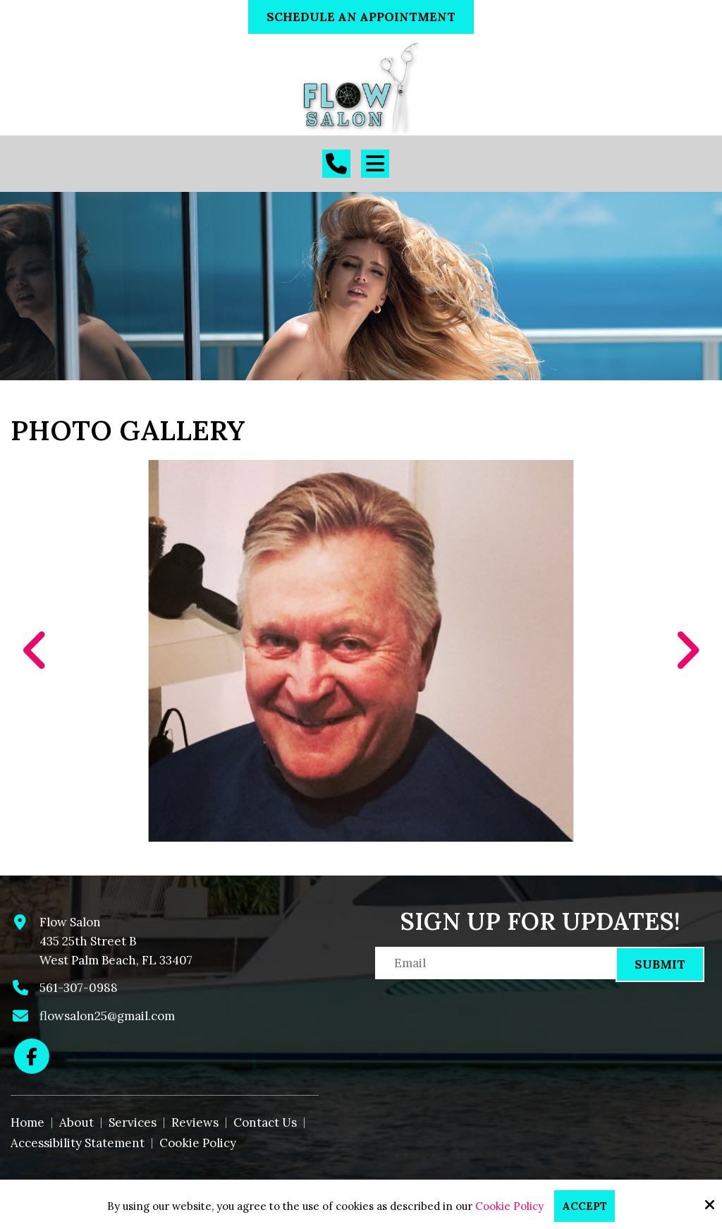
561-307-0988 (78, 987)
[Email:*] (495, 963)
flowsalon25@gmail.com (107, 1016)
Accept (584, 1206)
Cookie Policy (509, 1206)
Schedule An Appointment (361, 17)
